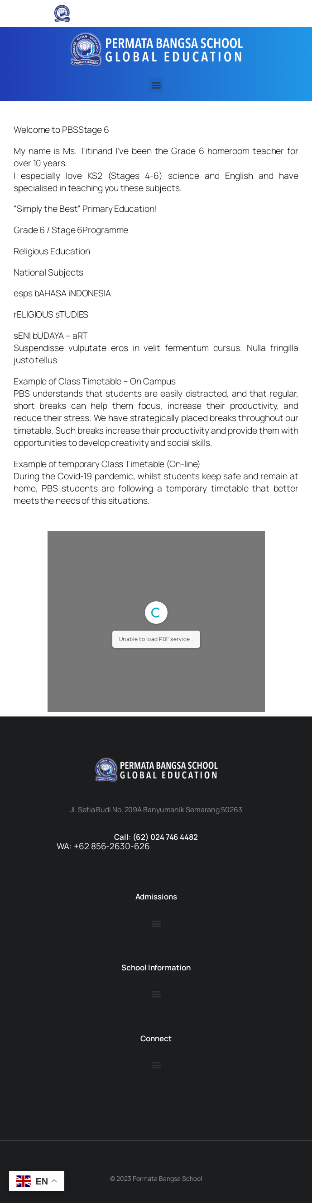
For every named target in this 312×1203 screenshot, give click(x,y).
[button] (156, 84)
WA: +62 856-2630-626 (103, 846)
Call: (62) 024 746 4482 (156, 837)
